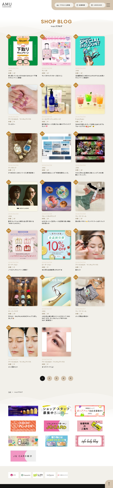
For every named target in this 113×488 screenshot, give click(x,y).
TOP (9, 392)
